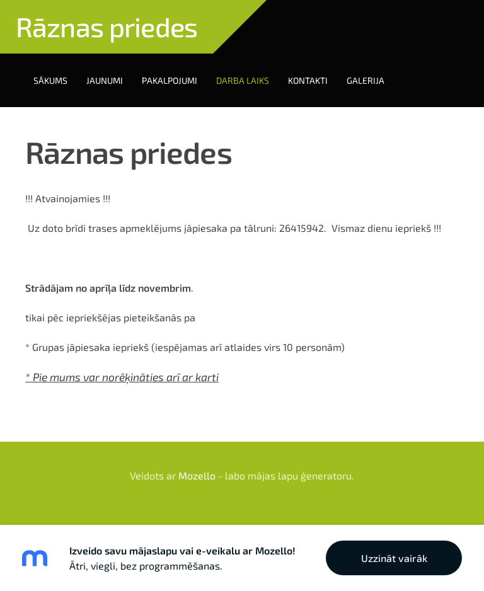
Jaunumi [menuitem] (104, 80)
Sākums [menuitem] (50, 80)
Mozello (197, 475)
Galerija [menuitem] (365, 80)
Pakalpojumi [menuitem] (169, 80)
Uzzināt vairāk (394, 558)
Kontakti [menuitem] (308, 80)
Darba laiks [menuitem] (242, 80)
